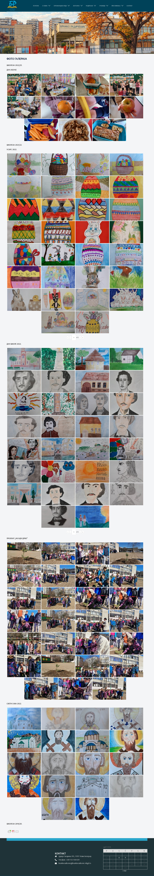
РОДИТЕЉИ (89, 6)
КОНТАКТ (129, 6)
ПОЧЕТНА (36, 6)
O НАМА (44, 6)
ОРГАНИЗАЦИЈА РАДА (60, 6)
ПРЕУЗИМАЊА (116, 6)
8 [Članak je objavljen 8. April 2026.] (119, 857)
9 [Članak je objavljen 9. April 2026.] (125, 857)
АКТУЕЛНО (76, 6)
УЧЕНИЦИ (102, 6)
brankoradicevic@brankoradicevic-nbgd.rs (75, 863)
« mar (124, 870)
